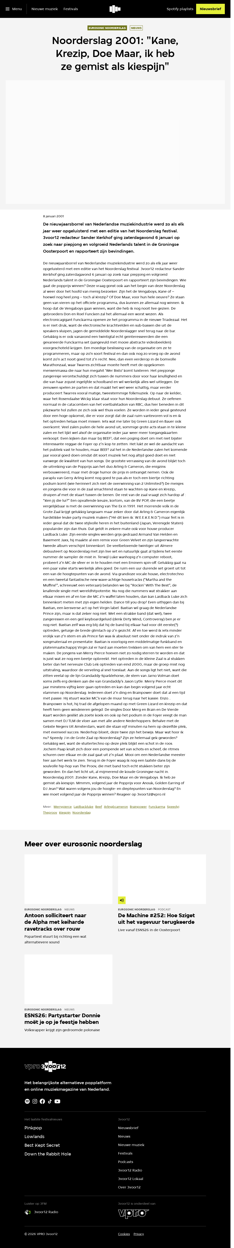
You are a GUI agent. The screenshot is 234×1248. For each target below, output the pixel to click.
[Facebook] (42, 1101)
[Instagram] (35, 1101)
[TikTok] (50, 1101)
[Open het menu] (14, 9)
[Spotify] (27, 1101)
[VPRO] (133, 1214)
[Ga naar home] (115, 9)
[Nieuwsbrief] (210, 9)
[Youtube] (57, 1101)
